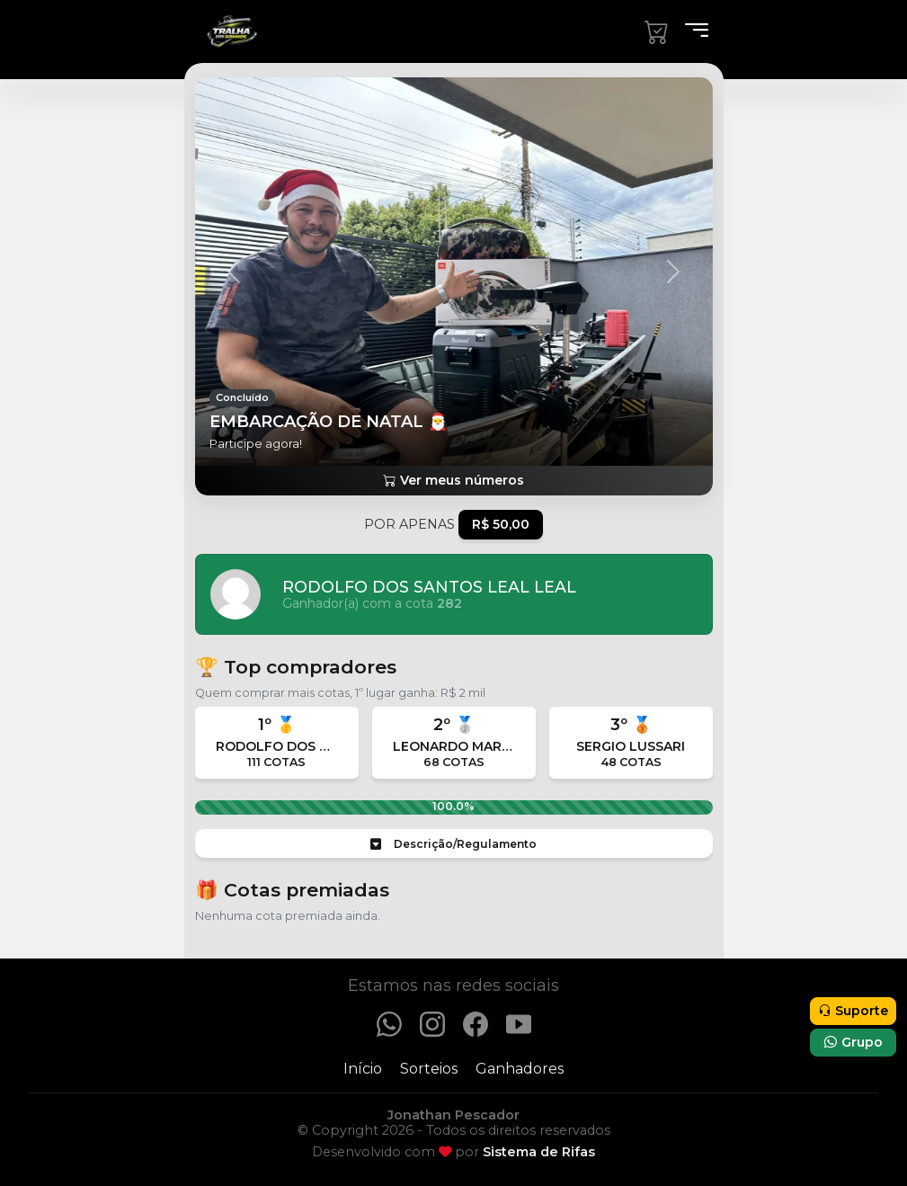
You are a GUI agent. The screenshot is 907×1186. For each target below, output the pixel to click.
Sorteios (429, 1068)
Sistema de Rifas (539, 1152)
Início (362, 1068)
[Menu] (691, 31)
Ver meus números (453, 480)
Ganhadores (520, 1068)
